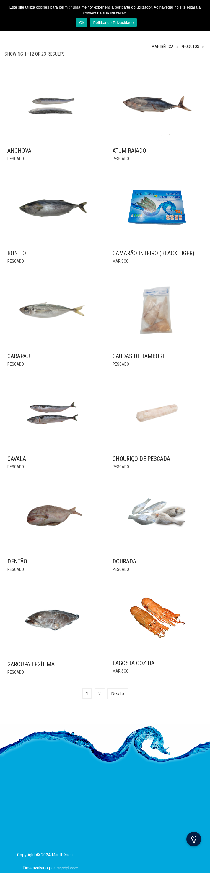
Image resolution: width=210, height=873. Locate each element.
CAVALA (16, 458)
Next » (117, 693)
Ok (81, 22)
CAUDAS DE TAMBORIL (140, 356)
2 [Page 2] (99, 693)
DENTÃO (17, 561)
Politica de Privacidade (113, 22)
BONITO (16, 253)
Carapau (18, 356)
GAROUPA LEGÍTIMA (31, 664)
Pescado (15, 158)
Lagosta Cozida (133, 663)
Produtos (190, 47)
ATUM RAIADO (129, 150)
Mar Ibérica (163, 47)
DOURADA (124, 561)
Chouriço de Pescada (141, 458)
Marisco (120, 261)
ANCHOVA (19, 150)
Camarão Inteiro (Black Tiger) (153, 253)
